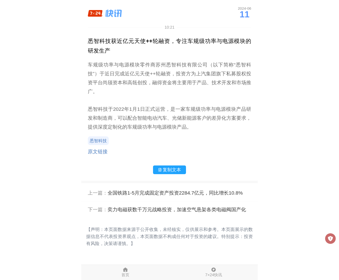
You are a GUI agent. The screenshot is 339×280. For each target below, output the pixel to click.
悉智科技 (98, 140)
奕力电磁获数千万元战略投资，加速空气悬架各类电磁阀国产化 (177, 209)
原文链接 (98, 151)
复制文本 (169, 169)
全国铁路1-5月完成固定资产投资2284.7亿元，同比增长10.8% (175, 193)
